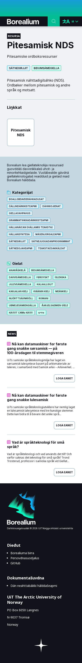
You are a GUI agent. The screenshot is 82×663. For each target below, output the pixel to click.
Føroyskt (43, 277)
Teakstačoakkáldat (51, 248)
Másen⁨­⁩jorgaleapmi (48, 234)
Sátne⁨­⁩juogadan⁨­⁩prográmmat (50, 241)
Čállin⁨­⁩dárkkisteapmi (23, 206)
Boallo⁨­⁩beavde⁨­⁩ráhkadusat (26, 199)
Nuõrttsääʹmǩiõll (21, 298)
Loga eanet (64, 378)
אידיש (41, 312)
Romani (43, 298)
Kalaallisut (45, 284)
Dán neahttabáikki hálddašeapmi (33, 586)
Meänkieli (61, 291)
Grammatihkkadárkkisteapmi (28, 220)
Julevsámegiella (20, 284)
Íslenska (60, 277)
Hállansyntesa (19, 234)
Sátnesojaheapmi (20, 248)
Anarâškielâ (17, 270)
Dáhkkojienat (51, 206)
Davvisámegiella (20, 277)
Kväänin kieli (41, 291)
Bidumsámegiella (46, 68)
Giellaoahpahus (19, 213)
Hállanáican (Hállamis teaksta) (31, 227)
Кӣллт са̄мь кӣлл (21, 312)
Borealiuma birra (22, 553)
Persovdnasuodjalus (24, 558)
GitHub (15, 563)
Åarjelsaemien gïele (55, 305)
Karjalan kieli (18, 291)
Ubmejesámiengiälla (22, 305)
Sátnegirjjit (18, 68)
